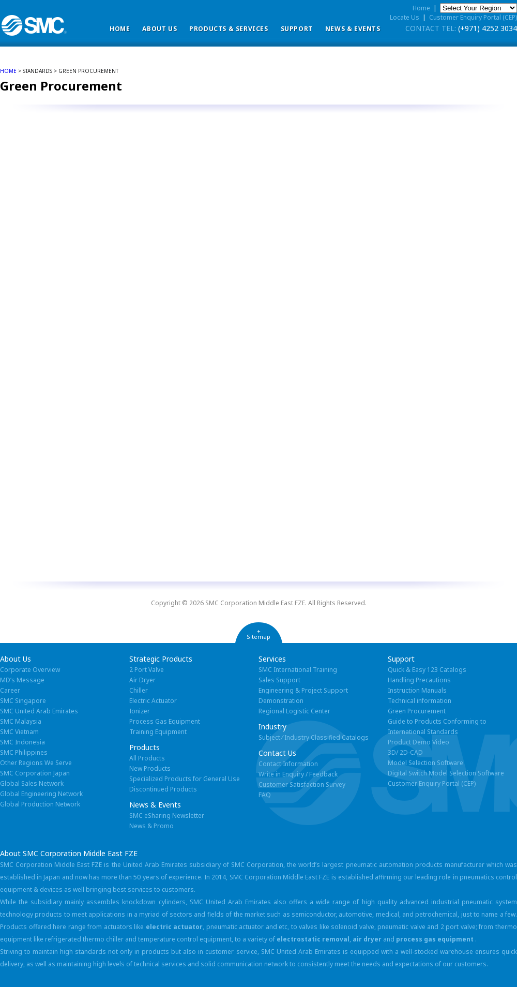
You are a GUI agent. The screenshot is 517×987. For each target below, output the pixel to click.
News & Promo (151, 825)
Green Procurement (417, 711)
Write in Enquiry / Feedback (298, 774)
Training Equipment (158, 731)
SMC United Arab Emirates (39, 711)
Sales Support (279, 680)
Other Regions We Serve (36, 762)
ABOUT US (159, 28)
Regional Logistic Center (294, 711)
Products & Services (228, 28)
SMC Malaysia (20, 721)
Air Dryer (142, 680)
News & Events (353, 28)
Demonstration (280, 700)
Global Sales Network (32, 783)
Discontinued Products (163, 789)
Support (297, 28)
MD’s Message (22, 680)
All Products (147, 758)
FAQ (264, 794)
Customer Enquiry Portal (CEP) (473, 17)
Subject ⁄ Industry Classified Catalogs (313, 737)
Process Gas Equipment (164, 721)
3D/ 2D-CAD (405, 752)
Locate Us (404, 17)
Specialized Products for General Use (184, 778)
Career (10, 690)
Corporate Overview (30, 669)
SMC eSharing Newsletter (166, 815)
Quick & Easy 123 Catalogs (427, 669)
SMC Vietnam (19, 731)
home (8, 70)
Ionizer (139, 711)
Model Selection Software (425, 762)
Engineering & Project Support (303, 690)
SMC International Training (297, 669)
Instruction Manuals (417, 690)
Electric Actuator (153, 700)
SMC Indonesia (22, 742)
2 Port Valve (146, 669)
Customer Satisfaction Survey (301, 784)
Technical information (419, 700)
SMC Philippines (24, 752)
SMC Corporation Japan (35, 773)
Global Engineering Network (41, 793)
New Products (150, 768)
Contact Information (288, 763)
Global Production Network (40, 804)
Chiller (138, 690)
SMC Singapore (23, 700)
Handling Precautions (419, 680)
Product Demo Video (418, 742)
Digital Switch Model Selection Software (446, 773)
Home (120, 28)
